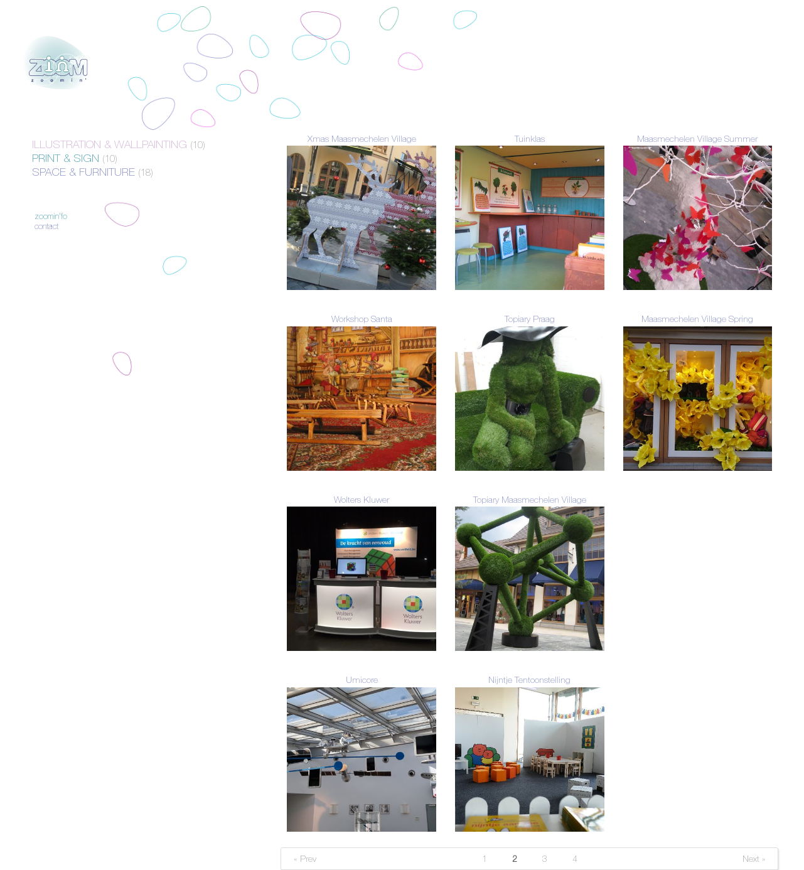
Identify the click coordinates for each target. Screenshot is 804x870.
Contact (46, 226)
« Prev (305, 859)
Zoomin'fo (51, 216)
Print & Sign (74, 158)
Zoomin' (57, 62)
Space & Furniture (92, 172)
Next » (753, 859)
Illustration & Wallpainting (118, 144)
